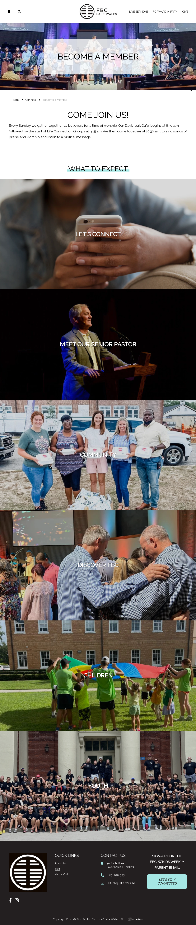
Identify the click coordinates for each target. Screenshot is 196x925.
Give (185, 11)
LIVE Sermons (138, 11)
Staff (57, 868)
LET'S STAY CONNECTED (166, 881)
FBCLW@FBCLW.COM (121, 883)
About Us (60, 863)
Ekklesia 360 (135, 919)
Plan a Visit (61, 874)
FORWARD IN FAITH (165, 11)
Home (15, 99)
